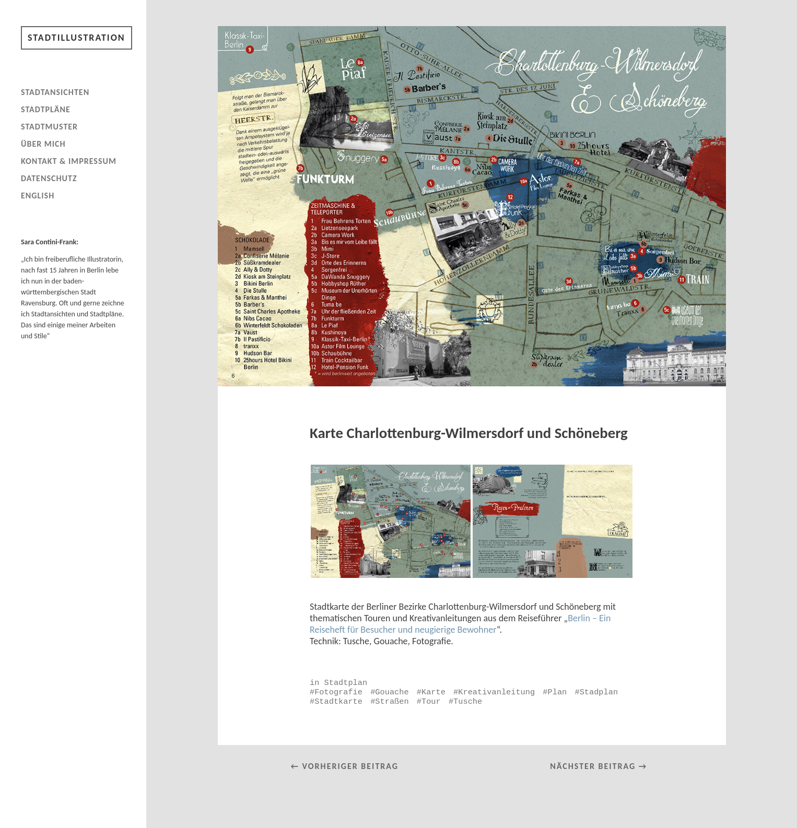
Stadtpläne (46, 109)
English (37, 195)
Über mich (43, 144)
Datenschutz (49, 178)
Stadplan (599, 692)
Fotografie (338, 692)
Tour (431, 701)
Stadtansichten (55, 92)
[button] (391, 521)
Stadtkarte (338, 701)
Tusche (467, 701)
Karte (433, 692)
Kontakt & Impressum (68, 161)
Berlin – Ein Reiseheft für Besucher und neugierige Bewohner (460, 623)
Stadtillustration (76, 37)
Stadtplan (346, 683)
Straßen (391, 701)
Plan (557, 692)
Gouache (391, 692)
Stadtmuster (49, 127)
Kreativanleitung (496, 692)
